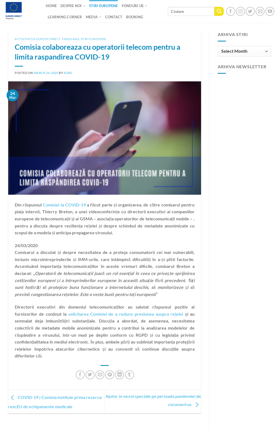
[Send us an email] (260, 11)
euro (68, 73)
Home (51, 6)
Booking (134, 17)
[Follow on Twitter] (250, 11)
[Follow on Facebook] (230, 11)
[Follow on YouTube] (269, 11)
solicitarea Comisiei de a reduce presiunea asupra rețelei (125, 313)
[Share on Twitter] (90, 374)
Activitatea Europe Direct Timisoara (47, 39)
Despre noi (72, 5)
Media (93, 16)
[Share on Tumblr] (129, 374)
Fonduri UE (134, 5)
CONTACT (114, 17)
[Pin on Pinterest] (109, 374)
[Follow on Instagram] (240, 11)
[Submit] (219, 11)
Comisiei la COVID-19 (64, 204)
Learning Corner (65, 17)
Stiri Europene (103, 6)
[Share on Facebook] (80, 374)
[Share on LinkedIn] (119, 374)
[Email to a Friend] (99, 374)
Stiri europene (93, 39)
